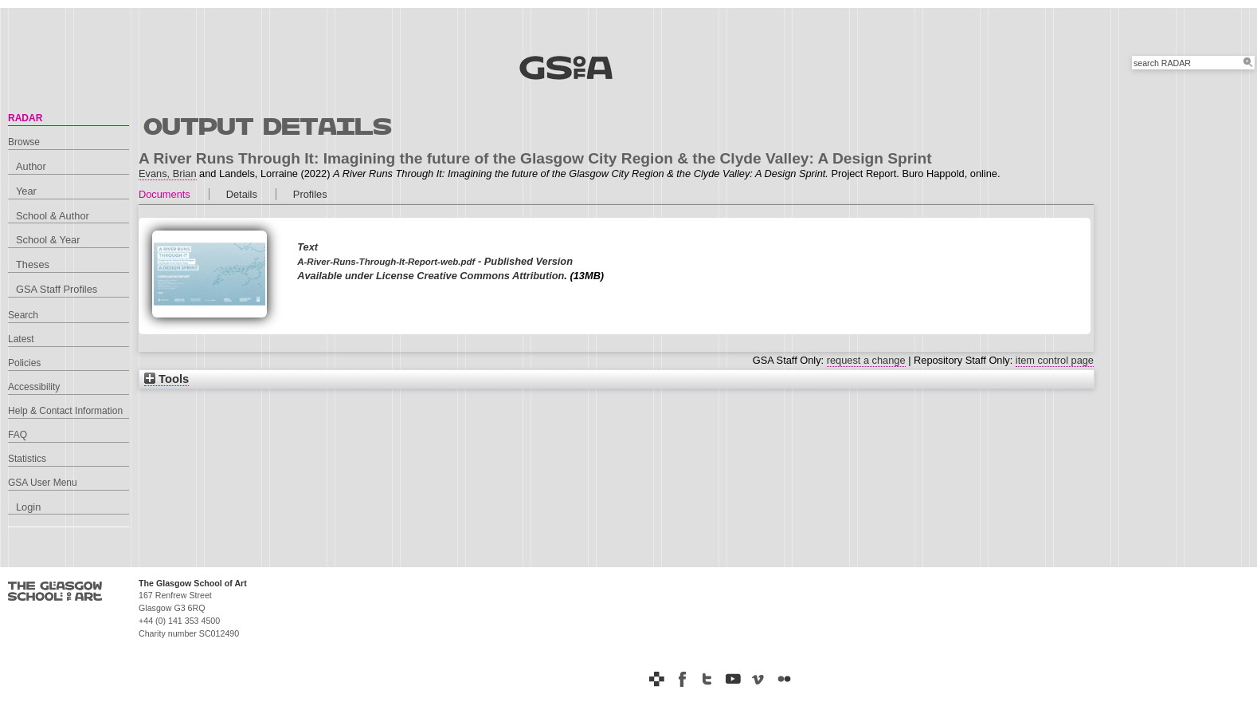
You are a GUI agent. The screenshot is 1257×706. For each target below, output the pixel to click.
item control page (1055, 360)
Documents (164, 194)
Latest (21, 339)
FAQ (17, 434)
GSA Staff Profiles (56, 289)
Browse (24, 142)
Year (26, 191)
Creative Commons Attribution (490, 276)
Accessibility (34, 386)
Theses (32, 264)
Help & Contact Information (65, 410)
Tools (166, 379)
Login (28, 507)
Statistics (27, 458)
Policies (24, 363)
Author (31, 166)
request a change (866, 360)
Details (241, 194)
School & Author (52, 216)
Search (23, 315)
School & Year (48, 240)
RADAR (25, 118)
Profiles (310, 194)
